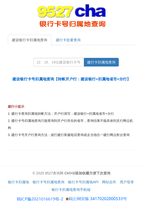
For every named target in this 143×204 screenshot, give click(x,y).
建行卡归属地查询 (101, 62)
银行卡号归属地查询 (48, 182)
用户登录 (127, 182)
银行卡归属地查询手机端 (71, 190)
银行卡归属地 (18, 182)
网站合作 (109, 182)
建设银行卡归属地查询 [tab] (29, 40)
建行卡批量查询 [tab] (68, 40)
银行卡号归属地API (83, 182)
